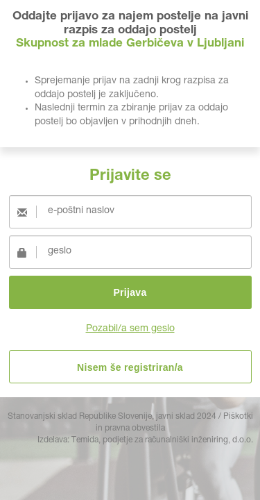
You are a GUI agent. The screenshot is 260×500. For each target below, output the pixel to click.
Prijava (129, 292)
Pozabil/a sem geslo (130, 329)
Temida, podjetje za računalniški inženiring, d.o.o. (162, 440)
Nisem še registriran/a (130, 367)
